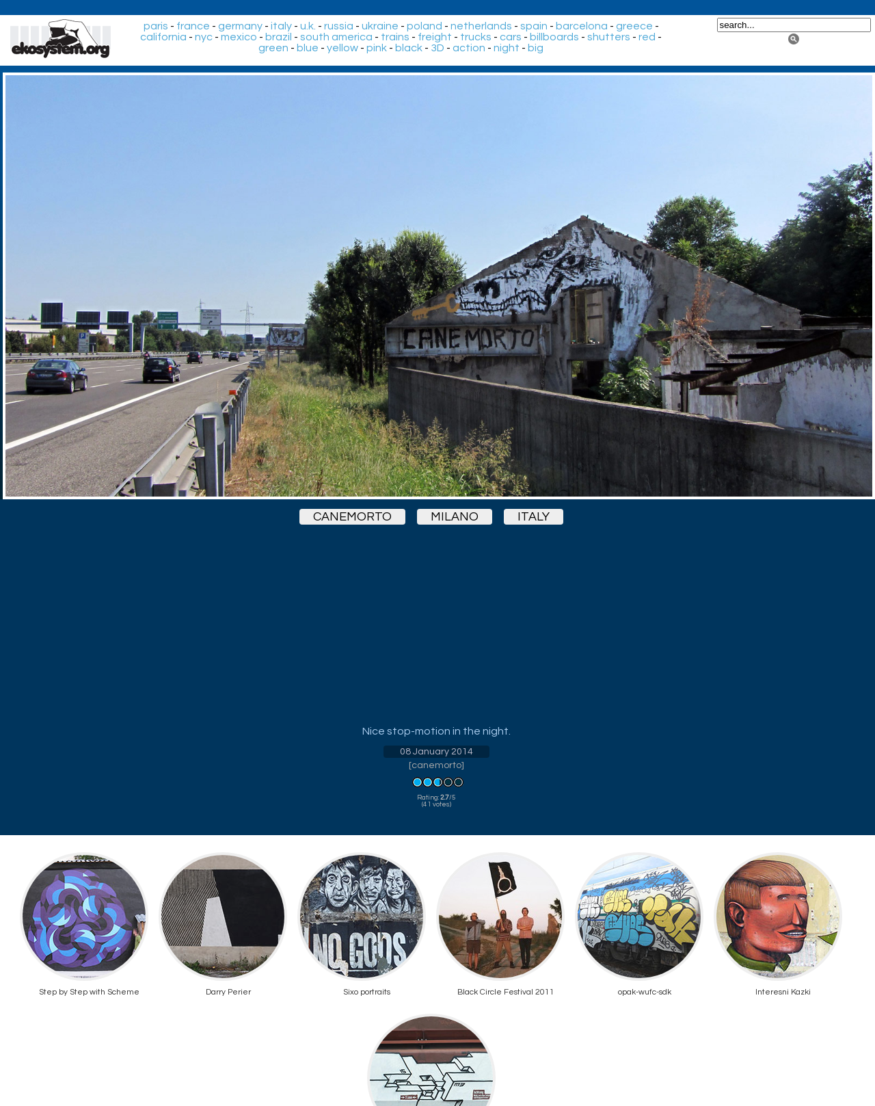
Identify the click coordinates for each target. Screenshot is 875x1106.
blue (308, 47)
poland (424, 26)
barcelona (582, 26)
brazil (278, 36)
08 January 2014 (436, 751)
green (273, 47)
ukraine (380, 26)
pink (376, 47)
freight (435, 36)
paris (156, 26)
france (193, 26)
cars (511, 36)
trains (395, 36)
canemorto (352, 516)
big (535, 47)
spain (534, 26)
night (507, 47)
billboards (554, 36)
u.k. (308, 26)
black (408, 47)
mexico (239, 36)
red (647, 36)
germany (240, 26)
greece (634, 26)
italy (281, 26)
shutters (608, 36)
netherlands (481, 26)
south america (336, 36)
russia (338, 26)
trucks (476, 36)
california (163, 36)
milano (455, 516)
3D (437, 47)
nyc (204, 36)
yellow (342, 47)
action (469, 47)
